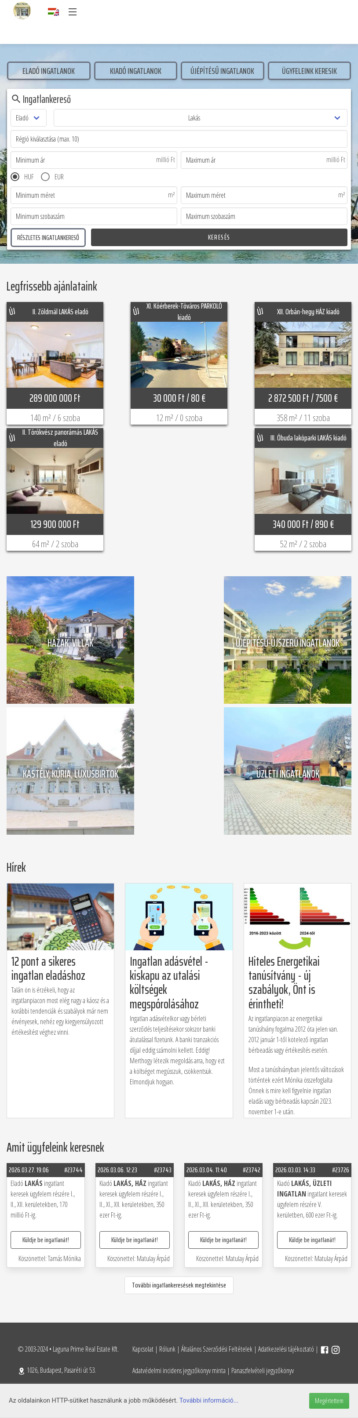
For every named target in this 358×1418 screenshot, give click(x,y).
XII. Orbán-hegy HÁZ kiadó (308, 311)
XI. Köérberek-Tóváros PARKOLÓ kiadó (184, 312)
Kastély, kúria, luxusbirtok (70, 772)
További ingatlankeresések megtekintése (179, 1285)
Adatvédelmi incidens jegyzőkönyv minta (179, 1370)
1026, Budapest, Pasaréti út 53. (57, 1370)
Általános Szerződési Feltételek (216, 1349)
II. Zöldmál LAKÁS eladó (60, 311)
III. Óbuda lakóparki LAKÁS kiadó (308, 438)
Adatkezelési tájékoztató (286, 1349)
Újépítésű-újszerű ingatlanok (288, 641)
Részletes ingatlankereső (48, 237)
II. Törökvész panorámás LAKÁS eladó (60, 438)
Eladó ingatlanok (48, 71)
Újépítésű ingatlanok (222, 71)
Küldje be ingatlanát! (45, 1239)
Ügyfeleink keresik (309, 71)
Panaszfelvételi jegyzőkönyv (262, 1370)
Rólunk (167, 1349)
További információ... (209, 1400)
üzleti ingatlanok (287, 772)
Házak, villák (70, 641)
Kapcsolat (142, 1349)
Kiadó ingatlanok (135, 71)
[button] (72, 12)
